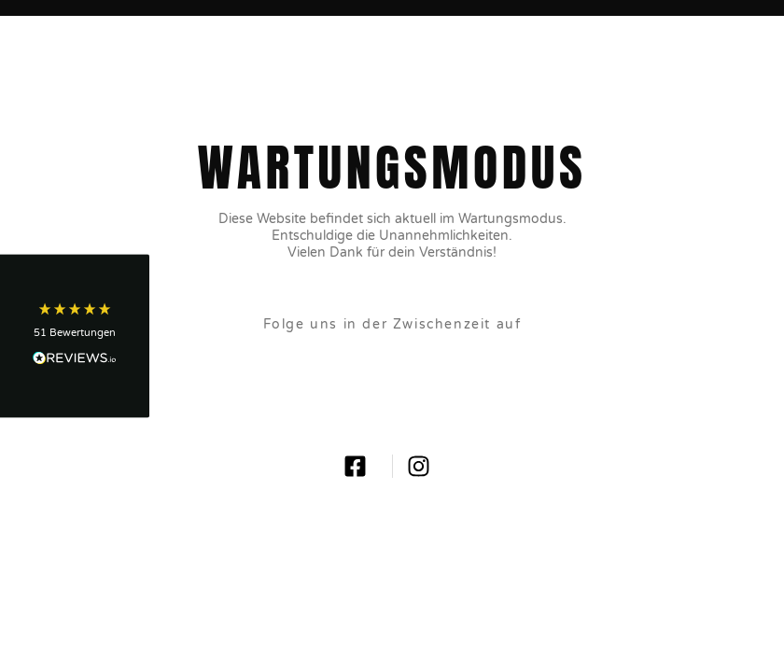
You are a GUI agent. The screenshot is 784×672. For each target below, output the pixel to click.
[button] (74, 336)
